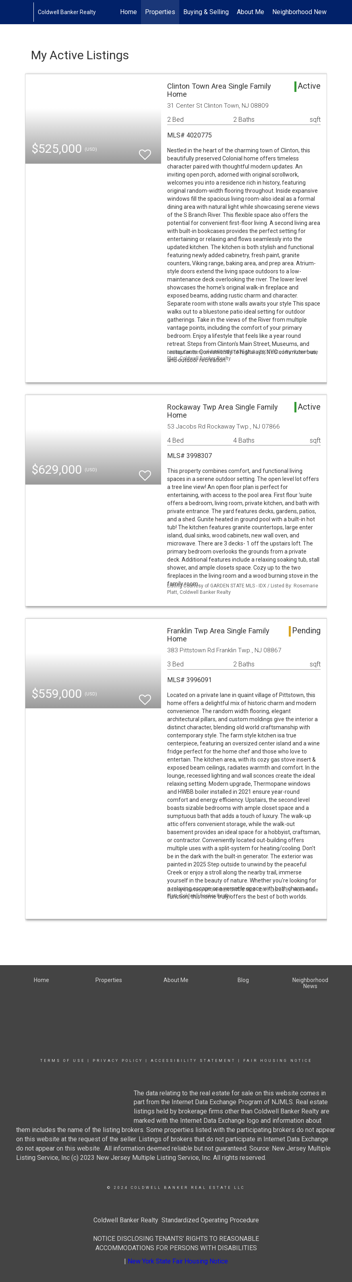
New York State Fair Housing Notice (178, 1261)
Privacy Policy (118, 1061)
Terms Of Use (62, 1061)
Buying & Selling (206, 12)
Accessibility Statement (193, 1061)
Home (128, 12)
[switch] (145, 151)
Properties (160, 12)
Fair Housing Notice (277, 1061)
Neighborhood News (301, 12)
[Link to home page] (29, 12)
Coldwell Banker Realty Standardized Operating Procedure (176, 1220)
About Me (250, 12)
